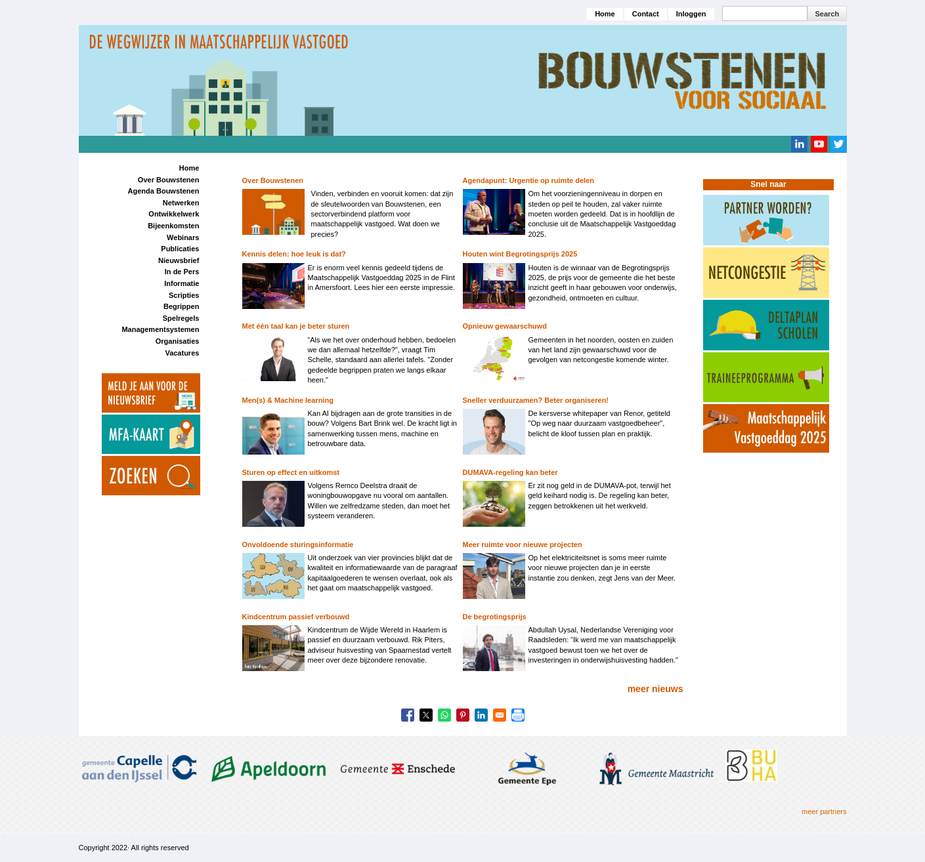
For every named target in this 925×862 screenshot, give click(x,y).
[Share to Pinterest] (462, 715)
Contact (645, 14)
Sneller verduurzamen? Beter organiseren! (536, 400)
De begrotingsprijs (495, 617)
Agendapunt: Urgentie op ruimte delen (528, 180)
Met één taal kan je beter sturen (296, 326)
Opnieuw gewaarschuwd (505, 326)
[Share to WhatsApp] (444, 715)
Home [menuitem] (189, 168)
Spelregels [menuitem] (181, 318)
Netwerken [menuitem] (181, 203)
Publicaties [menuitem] (180, 249)
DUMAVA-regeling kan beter (510, 472)
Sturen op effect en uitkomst (291, 472)
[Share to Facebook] (407, 715)
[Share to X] (426, 715)
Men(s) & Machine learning (287, 400)
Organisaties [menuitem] (178, 341)
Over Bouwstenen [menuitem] (169, 180)
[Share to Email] (499, 715)
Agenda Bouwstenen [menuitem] (164, 191)
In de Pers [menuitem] (182, 272)
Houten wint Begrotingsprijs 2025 (520, 254)
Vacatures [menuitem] (182, 353)
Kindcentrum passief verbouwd (296, 617)
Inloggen (691, 14)
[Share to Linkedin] (481, 715)
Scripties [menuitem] (184, 295)
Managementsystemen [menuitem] (160, 329)
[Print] (518, 715)
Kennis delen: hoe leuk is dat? (294, 254)
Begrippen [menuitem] (181, 306)
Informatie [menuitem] (181, 283)
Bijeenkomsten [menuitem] (173, 226)
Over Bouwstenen (273, 180)
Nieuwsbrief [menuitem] (178, 260)
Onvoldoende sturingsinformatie (298, 544)
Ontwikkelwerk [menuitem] (173, 214)
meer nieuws (655, 689)
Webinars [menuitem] (183, 237)
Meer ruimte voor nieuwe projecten (522, 544)
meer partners (824, 811)
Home (605, 14)
